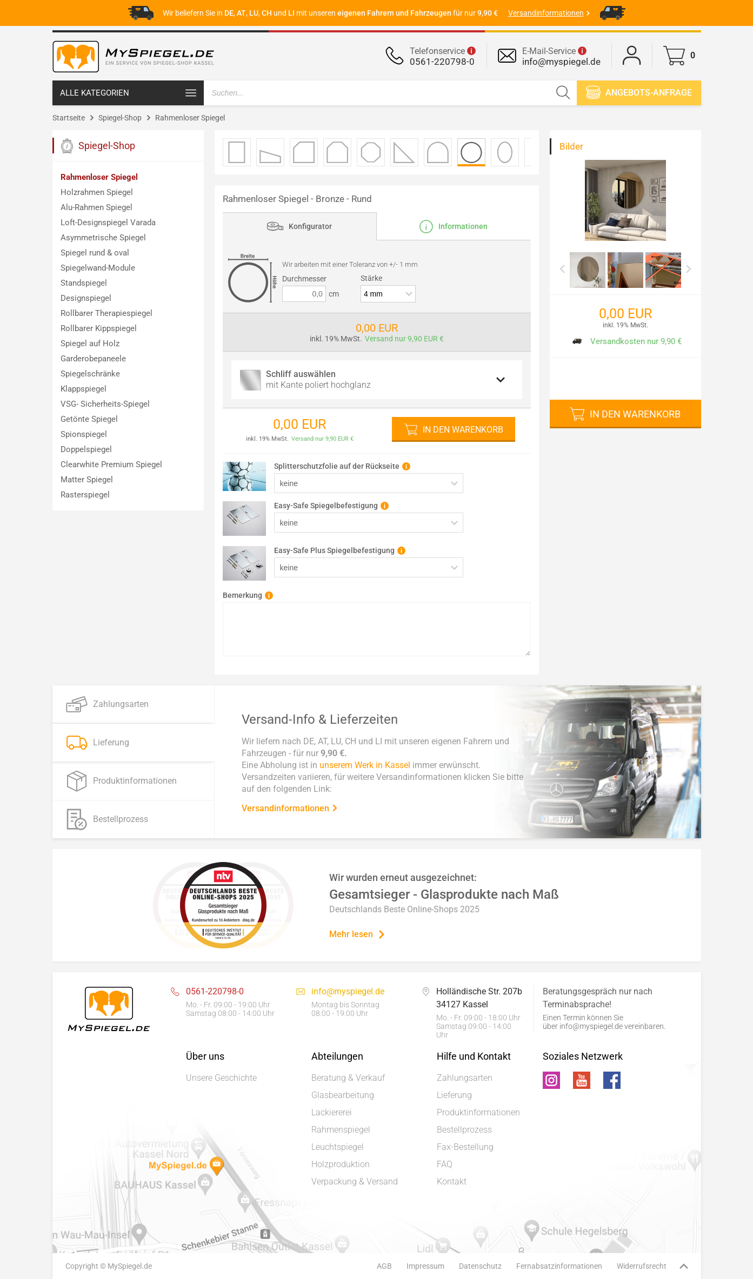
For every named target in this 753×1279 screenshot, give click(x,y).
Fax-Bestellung (465, 1147)
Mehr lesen (357, 934)
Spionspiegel (84, 434)
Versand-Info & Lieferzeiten (320, 718)
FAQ (444, 1164)
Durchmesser (304, 278)
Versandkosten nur (624, 341)
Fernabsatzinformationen (559, 1266)
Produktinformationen (478, 1112)
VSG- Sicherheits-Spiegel (105, 404)
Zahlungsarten (464, 1078)
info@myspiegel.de (561, 61)
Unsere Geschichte (221, 1078)
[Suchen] (563, 92)
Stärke (371, 278)
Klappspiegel (83, 389)
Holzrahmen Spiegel (97, 192)
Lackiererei (331, 1112)
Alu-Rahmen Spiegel (96, 207)
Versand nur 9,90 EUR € (404, 338)
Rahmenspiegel (340, 1130)
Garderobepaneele (93, 358)
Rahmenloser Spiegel (190, 117)
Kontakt (452, 1181)
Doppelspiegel (86, 449)
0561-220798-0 (442, 61)
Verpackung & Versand (354, 1181)
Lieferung (454, 1095)
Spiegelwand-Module (98, 268)
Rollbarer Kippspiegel (99, 328)
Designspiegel (86, 298)
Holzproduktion (340, 1164)
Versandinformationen (290, 808)
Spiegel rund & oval (95, 253)
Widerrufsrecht (642, 1266)
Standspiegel (84, 283)
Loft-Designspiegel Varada (108, 222)
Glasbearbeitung (342, 1095)
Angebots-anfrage (639, 92)
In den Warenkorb (463, 430)
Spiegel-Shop (120, 117)
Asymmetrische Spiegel (103, 238)
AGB (384, 1266)
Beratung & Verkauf (348, 1078)
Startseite (68, 117)
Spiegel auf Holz (90, 343)
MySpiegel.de (130, 1266)
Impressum (425, 1266)
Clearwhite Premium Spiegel (111, 464)
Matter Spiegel (87, 479)
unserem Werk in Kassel (364, 764)
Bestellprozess (464, 1130)
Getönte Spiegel (89, 419)
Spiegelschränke (90, 374)
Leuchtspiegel (337, 1147)
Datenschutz (480, 1266)
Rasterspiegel (85, 495)
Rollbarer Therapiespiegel (106, 313)
